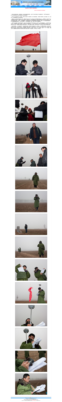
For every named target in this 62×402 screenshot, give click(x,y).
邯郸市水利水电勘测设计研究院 (28, 400)
